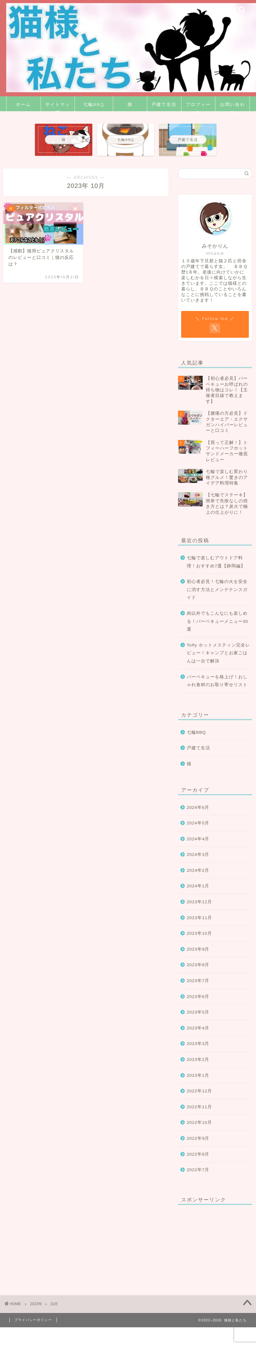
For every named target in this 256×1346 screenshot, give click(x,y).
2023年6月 (198, 996)
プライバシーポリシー (33, 1320)
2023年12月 (199, 902)
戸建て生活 (164, 104)
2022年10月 (199, 1122)
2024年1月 (198, 886)
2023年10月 (199, 933)
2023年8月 (198, 964)
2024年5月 (198, 823)
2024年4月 (198, 839)
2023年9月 (198, 949)
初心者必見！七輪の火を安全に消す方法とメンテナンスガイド (217, 589)
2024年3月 (198, 854)
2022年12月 (199, 1091)
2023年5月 (198, 1012)
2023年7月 (198, 980)
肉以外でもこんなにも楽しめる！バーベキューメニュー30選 (217, 621)
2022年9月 (198, 1138)
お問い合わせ (232, 106)
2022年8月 (198, 1154)
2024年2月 (198, 870)
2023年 (36, 1304)
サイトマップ (57, 106)
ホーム (23, 104)
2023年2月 (198, 1059)
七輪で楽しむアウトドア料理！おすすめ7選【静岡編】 (216, 562)
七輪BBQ (93, 104)
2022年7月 (198, 1169)
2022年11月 (199, 1107)
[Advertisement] (212, 1241)
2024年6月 (198, 807)
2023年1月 (198, 1075)
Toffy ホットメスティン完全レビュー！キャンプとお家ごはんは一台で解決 (218, 653)
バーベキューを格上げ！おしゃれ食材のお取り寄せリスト (217, 681)
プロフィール (198, 106)
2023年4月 (198, 1028)
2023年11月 (199, 917)
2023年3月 (198, 1043)
